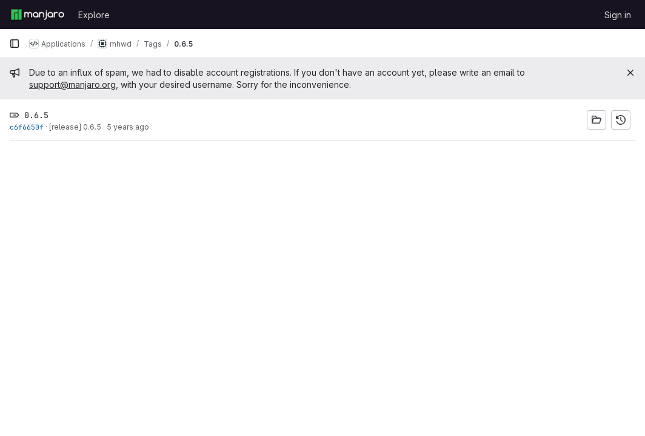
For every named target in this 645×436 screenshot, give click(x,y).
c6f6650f (27, 126)
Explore (94, 15)
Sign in (617, 15)
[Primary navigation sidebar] (14, 43)
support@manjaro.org (72, 84)
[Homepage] (38, 14)
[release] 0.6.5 (75, 126)
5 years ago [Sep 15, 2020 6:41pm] (128, 126)
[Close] (630, 72)
